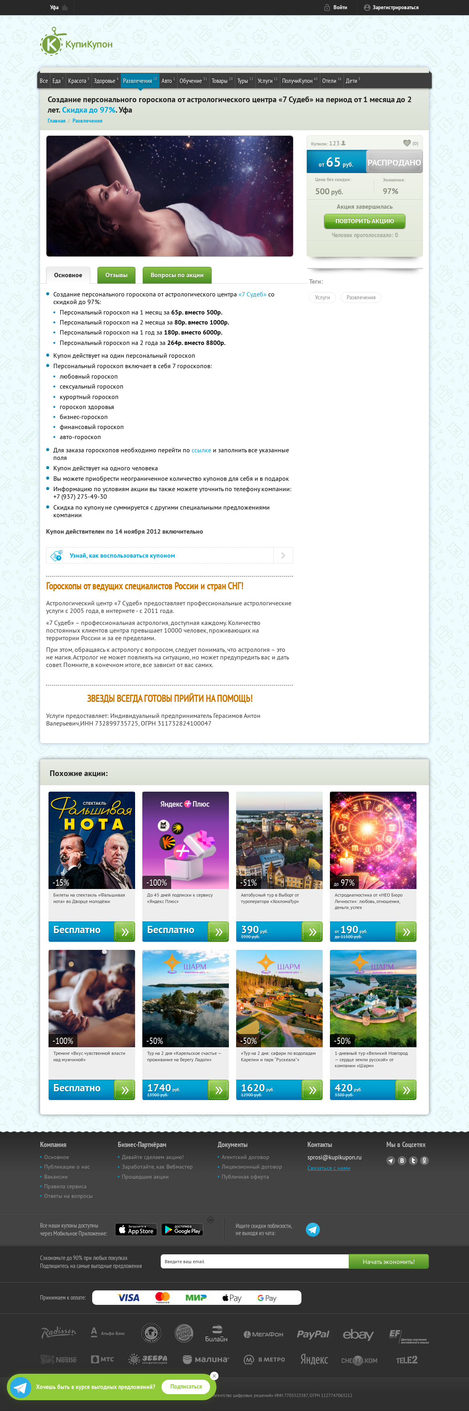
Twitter (413, 1160)
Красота (78, 80)
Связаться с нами (328, 1167)
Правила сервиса (65, 1186)
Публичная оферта (245, 1176)
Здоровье (106, 80)
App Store (136, 1229)
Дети (353, 80)
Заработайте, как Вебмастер (157, 1166)
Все (44, 81)
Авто (168, 80)
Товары (222, 80)
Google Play (182, 1229)
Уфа (54, 7)
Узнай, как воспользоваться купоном (122, 555)
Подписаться (186, 1386)
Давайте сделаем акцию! (153, 1157)
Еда (58, 80)
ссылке (201, 450)
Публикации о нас (67, 1166)
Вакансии (56, 1176)
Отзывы (116, 275)
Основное (68, 275)
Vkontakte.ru (402, 1160)
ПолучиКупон (300, 80)
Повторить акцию (365, 221)
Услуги (268, 80)
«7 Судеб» (253, 294)
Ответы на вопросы (68, 1195)
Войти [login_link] (340, 7)
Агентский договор (245, 1157)
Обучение (193, 80)
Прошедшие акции (145, 1176)
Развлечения (140, 80)
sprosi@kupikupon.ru (334, 1157)
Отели (332, 80)
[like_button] (407, 144)
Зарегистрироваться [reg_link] (396, 7)
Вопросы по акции (177, 275)
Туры (245, 80)
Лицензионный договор (252, 1166)
